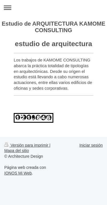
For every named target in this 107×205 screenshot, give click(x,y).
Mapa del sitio (16, 150)
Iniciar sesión (91, 145)
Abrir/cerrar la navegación (53, 7)
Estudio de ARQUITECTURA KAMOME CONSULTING (53, 26)
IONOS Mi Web (18, 173)
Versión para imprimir (26, 145)
